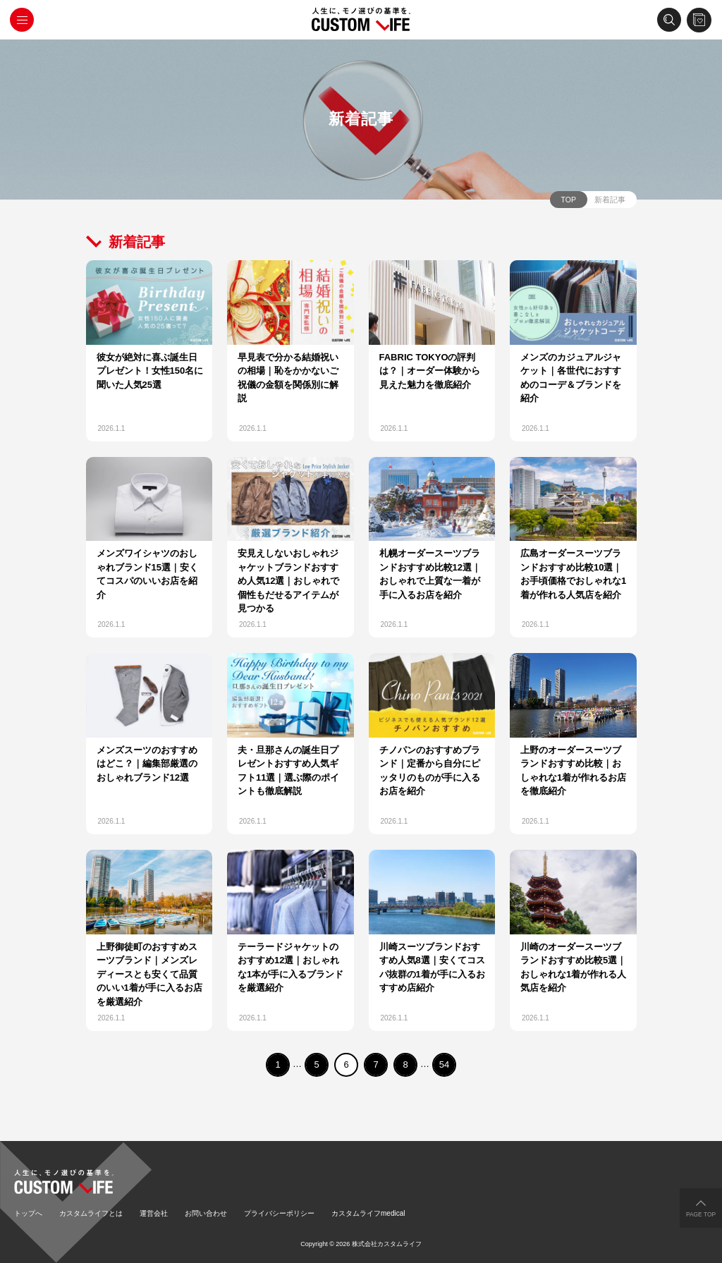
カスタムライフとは (91, 1213)
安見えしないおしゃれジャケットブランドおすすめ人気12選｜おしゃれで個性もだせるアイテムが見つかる (288, 581)
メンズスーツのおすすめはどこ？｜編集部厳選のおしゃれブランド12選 (147, 764)
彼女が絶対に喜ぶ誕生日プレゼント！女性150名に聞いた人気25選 (150, 371)
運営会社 (154, 1213)
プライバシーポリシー (279, 1213)
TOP (568, 199)
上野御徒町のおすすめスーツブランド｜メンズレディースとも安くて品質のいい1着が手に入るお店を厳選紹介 (149, 974)
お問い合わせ (206, 1213)
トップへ (28, 1213)
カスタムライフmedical (368, 1213)
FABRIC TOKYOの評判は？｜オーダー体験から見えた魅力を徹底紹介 (429, 371)
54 (444, 1064)
